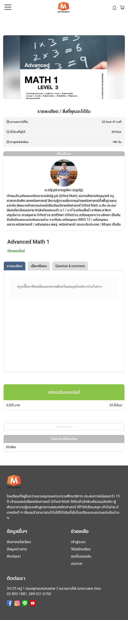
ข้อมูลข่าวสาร (17, 549)
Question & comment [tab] (70, 266)
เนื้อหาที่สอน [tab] (39, 266)
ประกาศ (76, 563)
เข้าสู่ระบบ (78, 542)
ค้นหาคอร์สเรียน (19, 542)
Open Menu (7, 7)
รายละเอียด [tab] (14, 266)
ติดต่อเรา (14, 556)
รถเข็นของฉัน (81, 556)
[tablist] (64, 266)
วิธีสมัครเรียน (81, 549)
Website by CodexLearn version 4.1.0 (64, 618)
